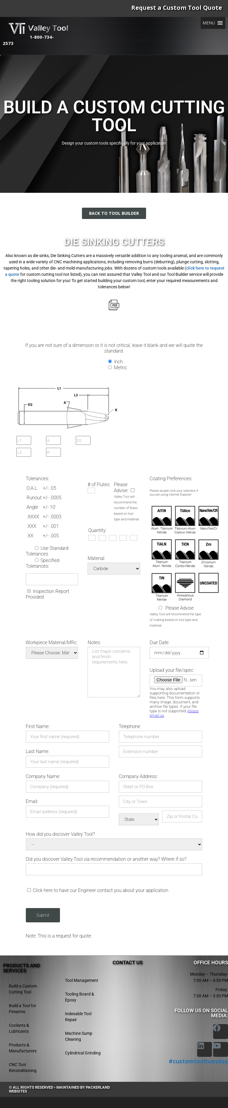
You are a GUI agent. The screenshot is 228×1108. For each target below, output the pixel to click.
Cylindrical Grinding (83, 1053)
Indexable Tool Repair (78, 1016)
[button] (208, 23)
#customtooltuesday (198, 1061)
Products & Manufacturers (23, 1048)
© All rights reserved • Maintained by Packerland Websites (59, 1089)
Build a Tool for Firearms (22, 1008)
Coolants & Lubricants (19, 1028)
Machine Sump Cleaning (78, 1036)
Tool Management (81, 980)
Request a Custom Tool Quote (176, 7)
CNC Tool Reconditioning (23, 1067)
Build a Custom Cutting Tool (23, 989)
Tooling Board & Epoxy (79, 997)
